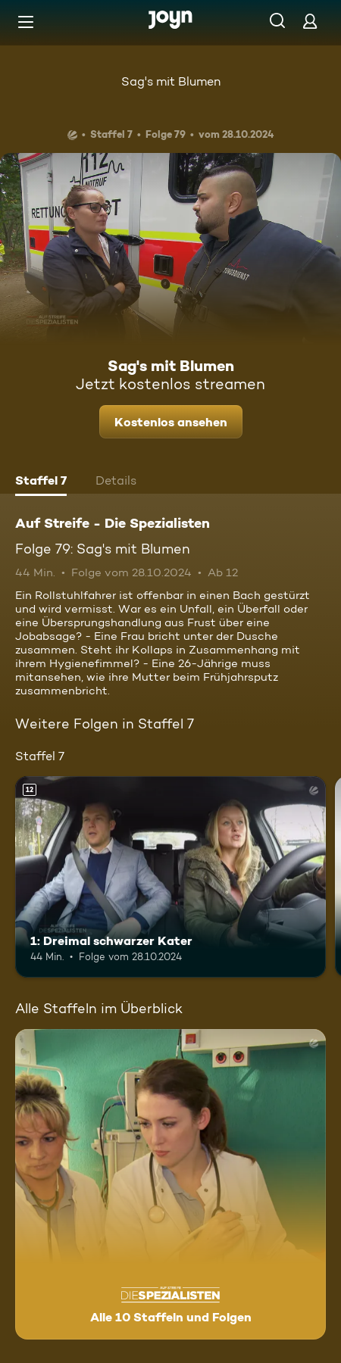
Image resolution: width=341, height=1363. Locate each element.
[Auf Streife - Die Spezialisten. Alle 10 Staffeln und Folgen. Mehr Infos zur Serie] (170, 1184)
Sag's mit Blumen (171, 81)
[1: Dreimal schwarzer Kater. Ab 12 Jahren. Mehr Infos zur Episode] (170, 877)
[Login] (310, 21)
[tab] (41, 482)
